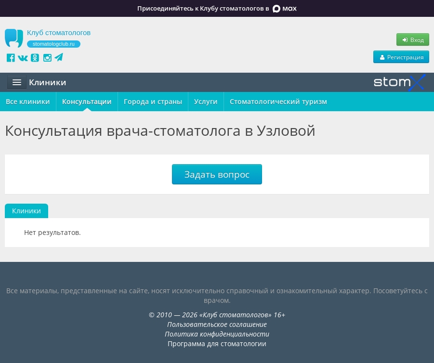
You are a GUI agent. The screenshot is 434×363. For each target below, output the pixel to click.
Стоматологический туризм (278, 101)
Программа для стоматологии (217, 343)
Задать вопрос (217, 174)
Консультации (87, 101)
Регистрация (401, 57)
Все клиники (28, 101)
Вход (413, 39)
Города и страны (153, 101)
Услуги (206, 101)
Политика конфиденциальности (217, 333)
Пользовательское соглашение (217, 324)
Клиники (26, 210)
